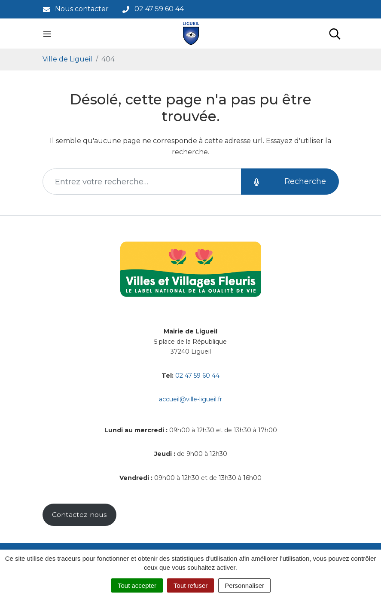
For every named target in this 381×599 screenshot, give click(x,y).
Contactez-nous (79, 514)
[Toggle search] (334, 33)
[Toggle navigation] (47, 33)
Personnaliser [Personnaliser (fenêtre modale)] (244, 585)
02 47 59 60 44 (197, 375)
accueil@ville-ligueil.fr (190, 399)
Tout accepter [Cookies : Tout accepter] (137, 585)
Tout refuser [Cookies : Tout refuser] (190, 585)
